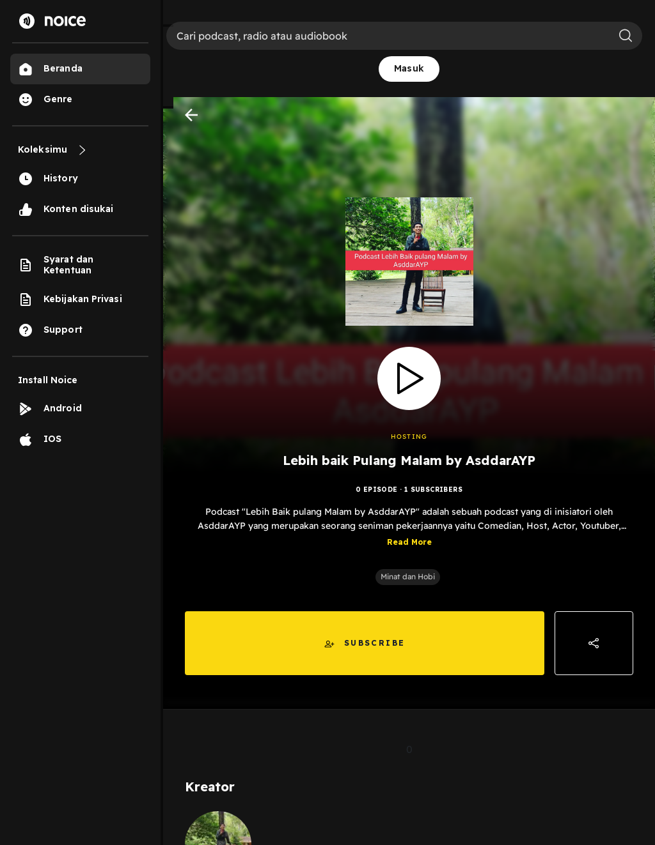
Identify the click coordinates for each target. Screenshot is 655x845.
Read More (409, 542)
